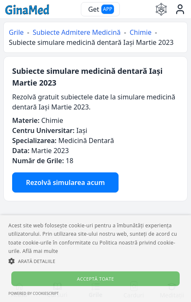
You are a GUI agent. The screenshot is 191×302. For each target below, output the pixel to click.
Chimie (140, 32)
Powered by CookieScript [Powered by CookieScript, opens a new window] (33, 293)
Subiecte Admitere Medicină (77, 32)
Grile (16, 32)
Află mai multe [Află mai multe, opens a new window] (40, 251)
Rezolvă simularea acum (65, 182)
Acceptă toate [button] (95, 279)
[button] (95, 261)
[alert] (95, 258)
